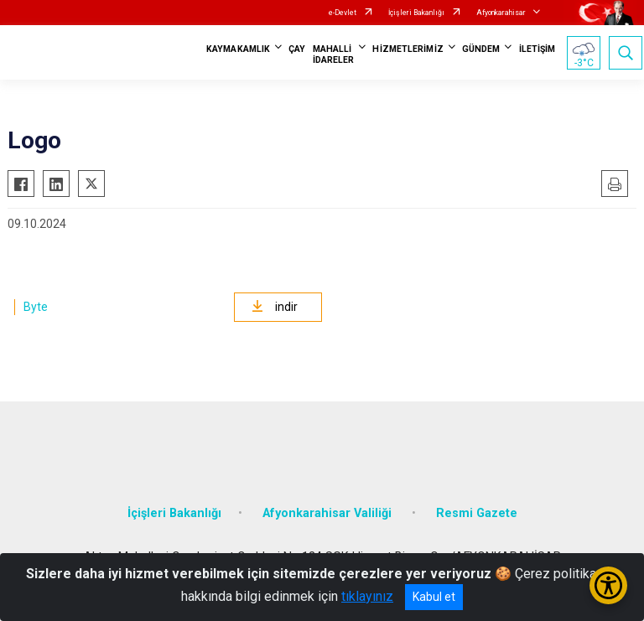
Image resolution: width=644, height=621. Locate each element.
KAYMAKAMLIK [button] (238, 49)
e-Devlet (342, 12)
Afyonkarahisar (501, 12)
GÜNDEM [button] (481, 49)
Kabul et (434, 596)
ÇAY (296, 49)
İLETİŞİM (537, 49)
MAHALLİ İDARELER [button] (334, 54)
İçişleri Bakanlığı (416, 12)
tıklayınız (367, 596)
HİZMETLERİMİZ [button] (407, 49)
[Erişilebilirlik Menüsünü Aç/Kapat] (608, 585)
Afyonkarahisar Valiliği (328, 513)
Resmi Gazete (476, 513)
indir (275, 306)
